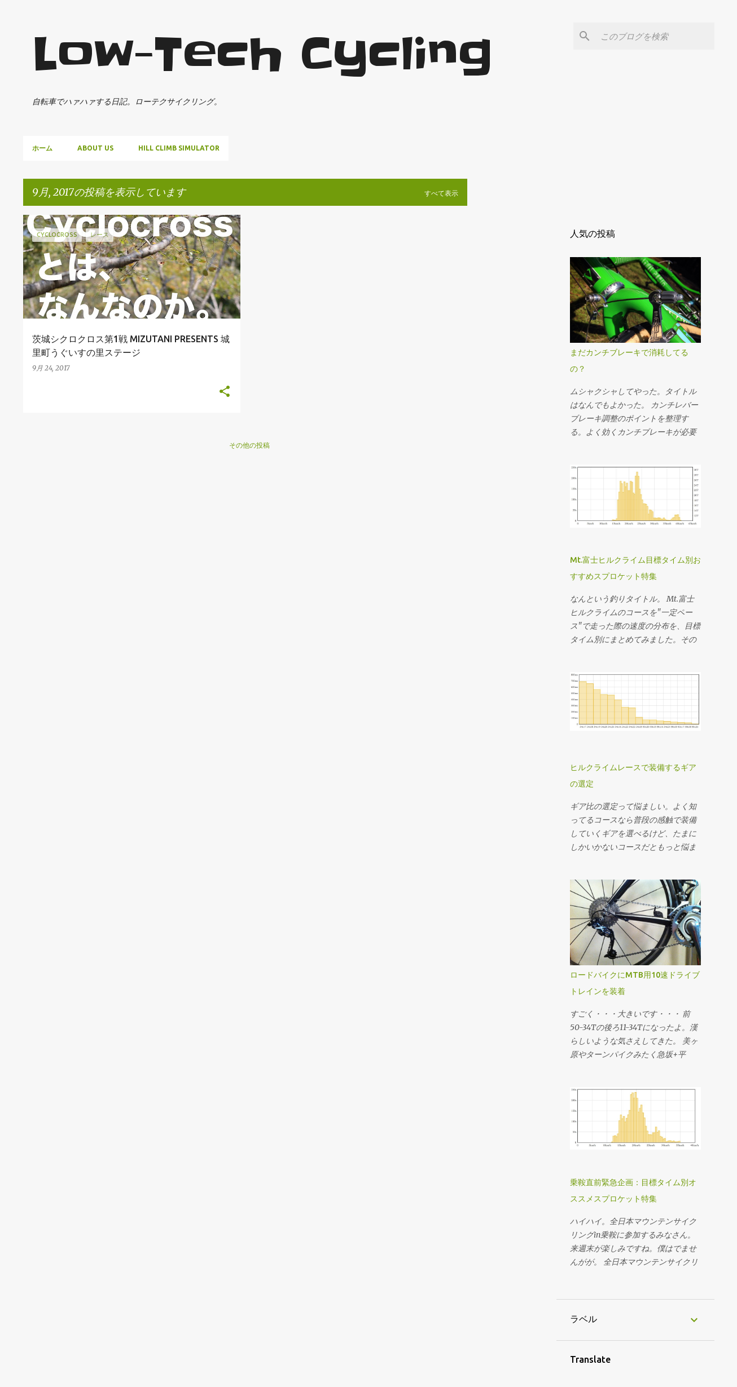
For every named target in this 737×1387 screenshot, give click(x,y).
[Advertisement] (512, 384)
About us (95, 148)
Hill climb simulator (179, 148)
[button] (224, 392)
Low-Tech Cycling (262, 54)
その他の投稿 (249, 445)
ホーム (42, 148)
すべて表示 (441, 193)
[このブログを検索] (655, 36)
